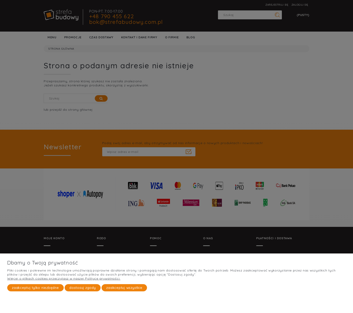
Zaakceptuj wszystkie (124, 287)
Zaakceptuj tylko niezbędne (35, 287)
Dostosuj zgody (82, 287)
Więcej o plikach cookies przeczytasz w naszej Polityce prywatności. (63, 278)
